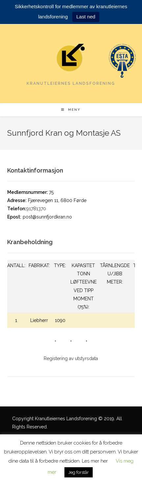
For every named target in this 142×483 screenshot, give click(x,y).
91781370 (36, 208)
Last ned (85, 16)
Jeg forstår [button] (78, 472)
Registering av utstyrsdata (71, 358)
